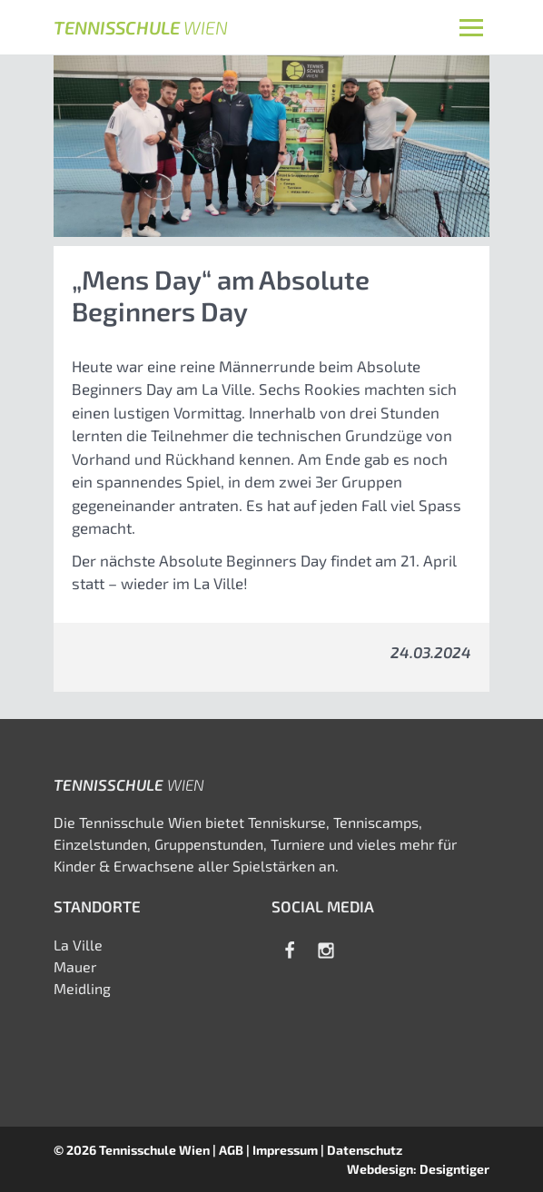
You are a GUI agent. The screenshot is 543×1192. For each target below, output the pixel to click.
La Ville (78, 944)
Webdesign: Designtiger (418, 1169)
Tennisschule (141, 27)
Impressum (285, 1150)
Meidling (82, 988)
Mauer (75, 966)
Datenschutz (364, 1150)
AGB (231, 1150)
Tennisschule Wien (154, 1150)
